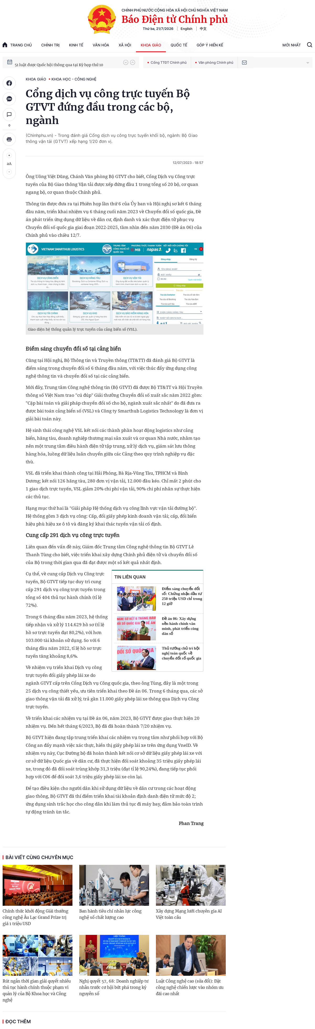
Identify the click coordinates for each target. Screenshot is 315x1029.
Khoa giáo (151, 45)
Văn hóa (101, 45)
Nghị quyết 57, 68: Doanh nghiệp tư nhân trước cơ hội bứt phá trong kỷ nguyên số (113, 987)
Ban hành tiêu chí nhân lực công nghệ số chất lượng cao (110, 914)
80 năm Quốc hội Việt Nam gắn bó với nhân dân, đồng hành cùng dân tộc (66, 62)
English (186, 28)
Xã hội (125, 45)
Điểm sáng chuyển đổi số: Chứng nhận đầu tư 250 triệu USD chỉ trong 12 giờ (182, 596)
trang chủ (17, 44)
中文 (203, 28)
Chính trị (50, 45)
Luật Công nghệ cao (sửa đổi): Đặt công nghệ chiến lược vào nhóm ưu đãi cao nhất (189, 987)
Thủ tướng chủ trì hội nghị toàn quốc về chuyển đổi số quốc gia (181, 653)
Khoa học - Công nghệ (73, 79)
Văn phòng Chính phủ (214, 62)
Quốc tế (179, 45)
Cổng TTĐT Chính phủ (167, 62)
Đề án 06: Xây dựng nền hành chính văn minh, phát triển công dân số (180, 626)
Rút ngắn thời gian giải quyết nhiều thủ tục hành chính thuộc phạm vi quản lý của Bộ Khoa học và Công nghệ (37, 991)
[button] (125, 62)
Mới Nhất (291, 45)
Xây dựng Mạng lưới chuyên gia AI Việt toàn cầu (189, 914)
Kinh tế (76, 45)
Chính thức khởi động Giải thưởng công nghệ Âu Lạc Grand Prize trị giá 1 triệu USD (35, 917)
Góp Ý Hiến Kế (210, 45)
